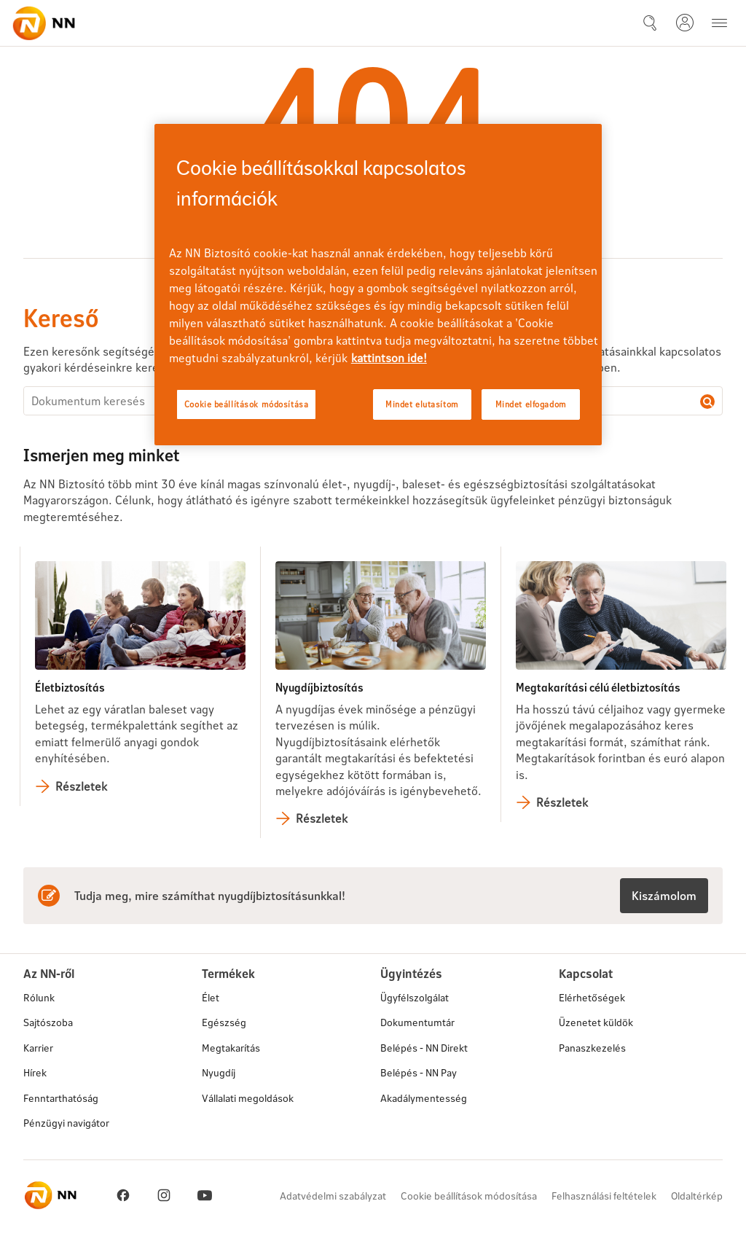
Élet (210, 997)
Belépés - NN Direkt (424, 1048)
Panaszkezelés (592, 1048)
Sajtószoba (48, 1022)
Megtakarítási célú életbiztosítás (598, 687)
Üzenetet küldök (596, 1022)
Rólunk (39, 997)
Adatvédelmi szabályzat (333, 1195)
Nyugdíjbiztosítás (319, 687)
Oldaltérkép (697, 1195)
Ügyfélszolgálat (414, 997)
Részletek (81, 786)
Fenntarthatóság (60, 1098)
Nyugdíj (218, 1072)
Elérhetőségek (592, 997)
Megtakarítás (231, 1048)
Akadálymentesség (423, 1098)
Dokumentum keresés (707, 401)
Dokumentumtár (417, 1022)
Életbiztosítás (70, 687)
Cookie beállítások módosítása (469, 1195)
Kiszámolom (664, 895)
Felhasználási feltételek (603, 1195)
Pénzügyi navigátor (66, 1123)
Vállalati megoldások (248, 1098)
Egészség (224, 1022)
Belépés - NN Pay (418, 1072)
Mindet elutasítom (422, 404)
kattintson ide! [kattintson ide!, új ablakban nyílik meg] (389, 357)
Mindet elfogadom (531, 404)
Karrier (38, 1048)
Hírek (35, 1072)
